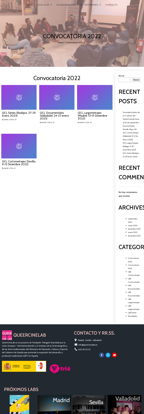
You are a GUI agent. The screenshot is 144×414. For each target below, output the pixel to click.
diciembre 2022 (134, 235)
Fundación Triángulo (33, 393)
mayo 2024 (132, 224)
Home (61, 42)
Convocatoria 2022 (74, 42)
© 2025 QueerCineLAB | (13, 393)
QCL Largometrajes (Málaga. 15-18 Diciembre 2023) (130, 145)
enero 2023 (132, 231)
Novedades (132, 315)
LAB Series (132, 312)
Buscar (121, 75)
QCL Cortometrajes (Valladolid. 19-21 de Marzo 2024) (131, 135)
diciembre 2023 (134, 228)
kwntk (6, 119)
